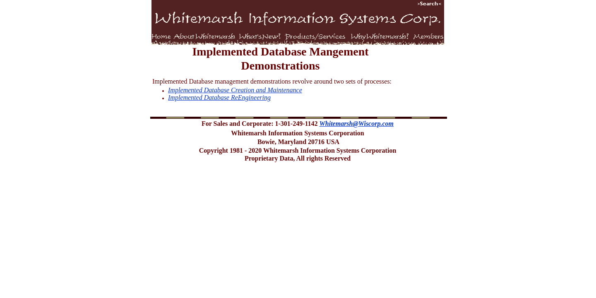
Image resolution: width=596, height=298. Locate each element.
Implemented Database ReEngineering (219, 97)
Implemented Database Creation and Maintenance (235, 90)
